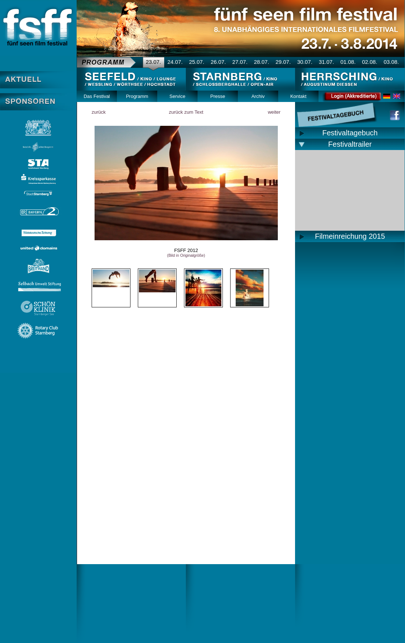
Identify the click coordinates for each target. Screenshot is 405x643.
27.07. (240, 62)
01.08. (348, 62)
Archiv (258, 96)
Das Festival (97, 96)
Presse (217, 96)
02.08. (370, 62)
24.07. (175, 62)
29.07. (283, 62)
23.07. (153, 62)
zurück (99, 112)
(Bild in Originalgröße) (186, 255)
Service (177, 96)
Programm (137, 96)
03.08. (391, 62)
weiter (274, 112)
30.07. (305, 62)
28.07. (261, 62)
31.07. (326, 62)
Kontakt (298, 96)
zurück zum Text (186, 112)
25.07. (197, 62)
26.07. (218, 62)
